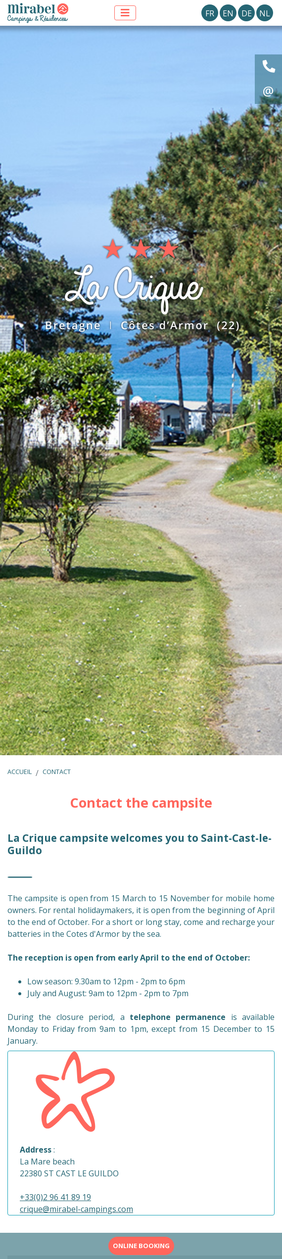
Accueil (19, 771)
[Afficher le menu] (125, 12)
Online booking (141, 1245)
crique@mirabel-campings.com (76, 1209)
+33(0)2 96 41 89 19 (55, 1197)
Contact (57, 771)
